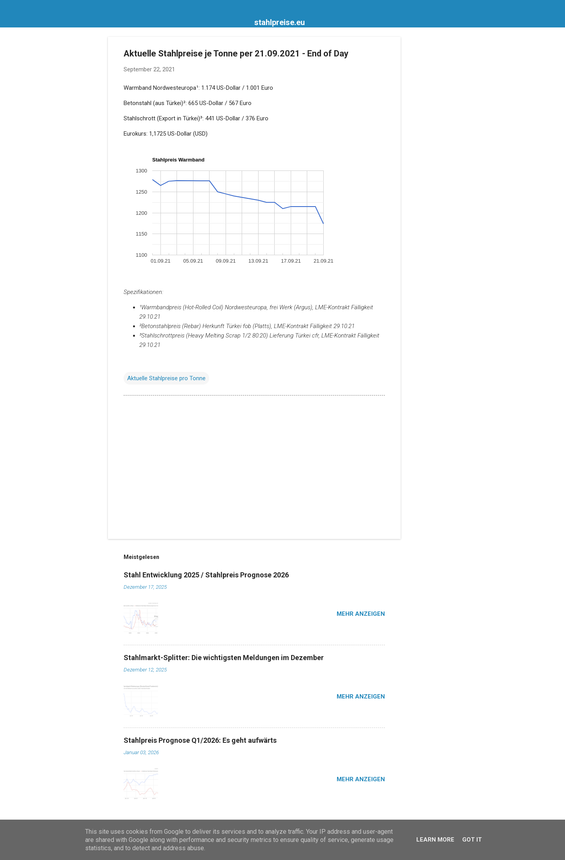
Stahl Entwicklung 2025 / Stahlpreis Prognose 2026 (206, 575)
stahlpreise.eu (279, 22)
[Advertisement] (432, 154)
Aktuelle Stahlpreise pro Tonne (166, 378)
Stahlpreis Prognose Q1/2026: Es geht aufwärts (200, 740)
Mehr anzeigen (361, 613)
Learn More (435, 839)
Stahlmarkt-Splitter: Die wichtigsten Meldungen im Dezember (224, 657)
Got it (472, 839)
